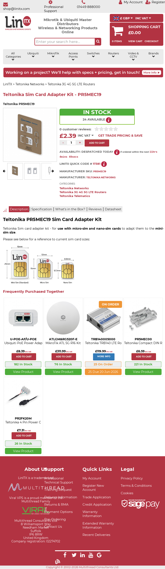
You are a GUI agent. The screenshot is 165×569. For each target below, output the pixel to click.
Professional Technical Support (58, 480)
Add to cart (24, 357)
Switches (93, 55)
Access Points (73, 56)
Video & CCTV (133, 56)
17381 (96, 164)
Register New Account (93, 488)
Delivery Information (60, 497)
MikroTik (53, 55)
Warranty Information (92, 514)
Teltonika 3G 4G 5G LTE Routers (83, 192)
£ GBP (123, 18)
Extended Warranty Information (98, 526)
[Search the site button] (98, 42)
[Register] (155, 2)
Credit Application (97, 505)
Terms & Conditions (136, 486)
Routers (113, 55)
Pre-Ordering (55, 519)
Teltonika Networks (74, 188)
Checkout (152, 41)
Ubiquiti (33, 55)
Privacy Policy (132, 478)
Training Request (58, 490)
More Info (103, 356)
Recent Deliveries (96, 535)
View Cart (135, 41)
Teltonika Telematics (75, 196)
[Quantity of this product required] (71, 142)
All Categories (13, 56)
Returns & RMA (56, 505)
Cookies (127, 493)
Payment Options (58, 512)
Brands (153, 55)
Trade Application (96, 497)
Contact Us (53, 527)
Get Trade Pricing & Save (120, 135)
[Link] (64, 556)
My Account (91, 478)
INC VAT (143, 18)
